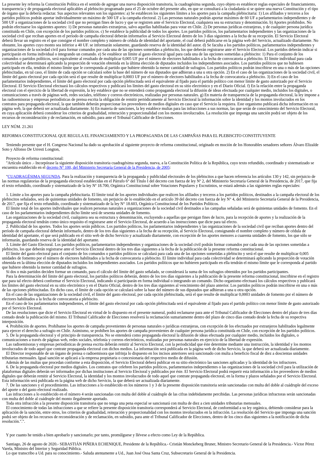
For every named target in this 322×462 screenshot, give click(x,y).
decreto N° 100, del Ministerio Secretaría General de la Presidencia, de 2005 (108, 167)
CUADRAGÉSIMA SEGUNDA (34, 176)
